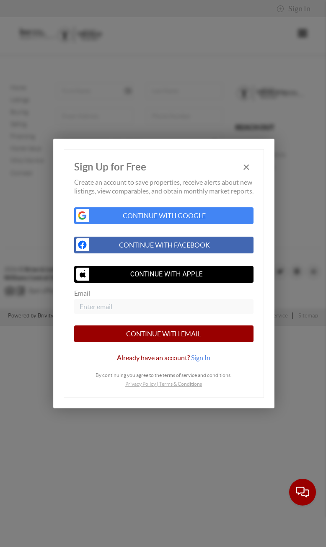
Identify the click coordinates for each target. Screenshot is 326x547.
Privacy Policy (140, 384)
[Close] (246, 167)
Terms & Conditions (180, 384)
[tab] (164, 357)
